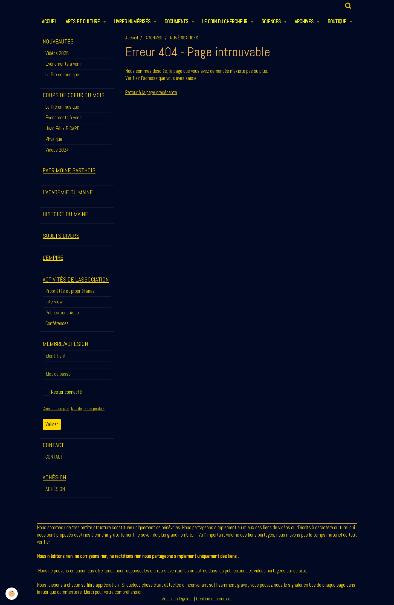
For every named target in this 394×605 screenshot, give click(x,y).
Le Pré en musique (62, 74)
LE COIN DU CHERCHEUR (225, 21)
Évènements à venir (63, 64)
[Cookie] (11, 593)
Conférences (57, 323)
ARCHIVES (305, 21)
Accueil (131, 38)
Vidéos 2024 (57, 150)
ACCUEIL (49, 21)
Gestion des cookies (214, 599)
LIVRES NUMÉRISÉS (133, 21)
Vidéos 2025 (57, 53)
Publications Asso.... (63, 312)
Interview (54, 302)
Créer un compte (56, 408)
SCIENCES (272, 21)
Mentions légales (176, 599)
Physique (53, 139)
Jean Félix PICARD (62, 128)
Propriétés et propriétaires (70, 291)
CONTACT (54, 457)
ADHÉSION (55, 489)
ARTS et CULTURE (83, 21)
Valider (51, 424)
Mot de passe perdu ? (88, 408)
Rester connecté (62, 392)
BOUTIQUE (337, 21)
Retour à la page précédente (151, 92)
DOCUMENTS (176, 21)
